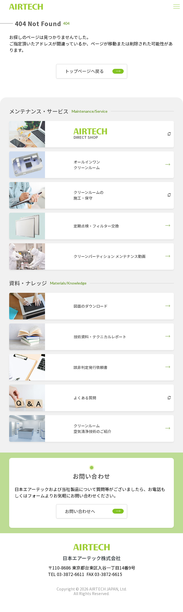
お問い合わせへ (80, 511)
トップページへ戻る (84, 71)
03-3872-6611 (70, 574)
